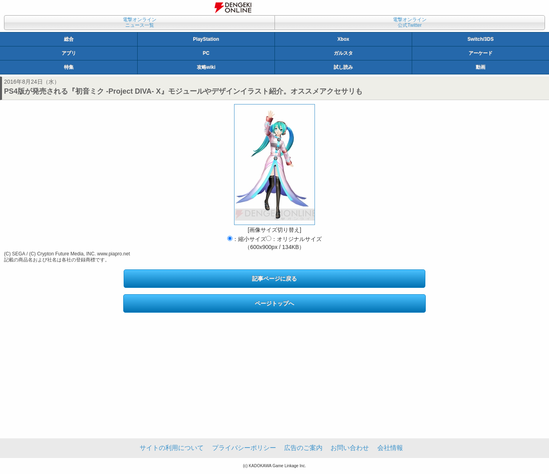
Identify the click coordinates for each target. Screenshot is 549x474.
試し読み (343, 67)
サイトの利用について (172, 447)
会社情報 (390, 447)
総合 (69, 39)
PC (206, 53)
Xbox (343, 39)
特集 (69, 67)
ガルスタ (343, 53)
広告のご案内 (303, 447)
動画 (480, 67)
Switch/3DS (480, 39)
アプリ (69, 53)
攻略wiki (206, 67)
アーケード (481, 53)
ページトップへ (274, 303)
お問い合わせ (350, 447)
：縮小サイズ (246, 239)
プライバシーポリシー (244, 447)
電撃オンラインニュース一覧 (139, 22)
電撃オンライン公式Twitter (410, 22)
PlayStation (206, 39)
